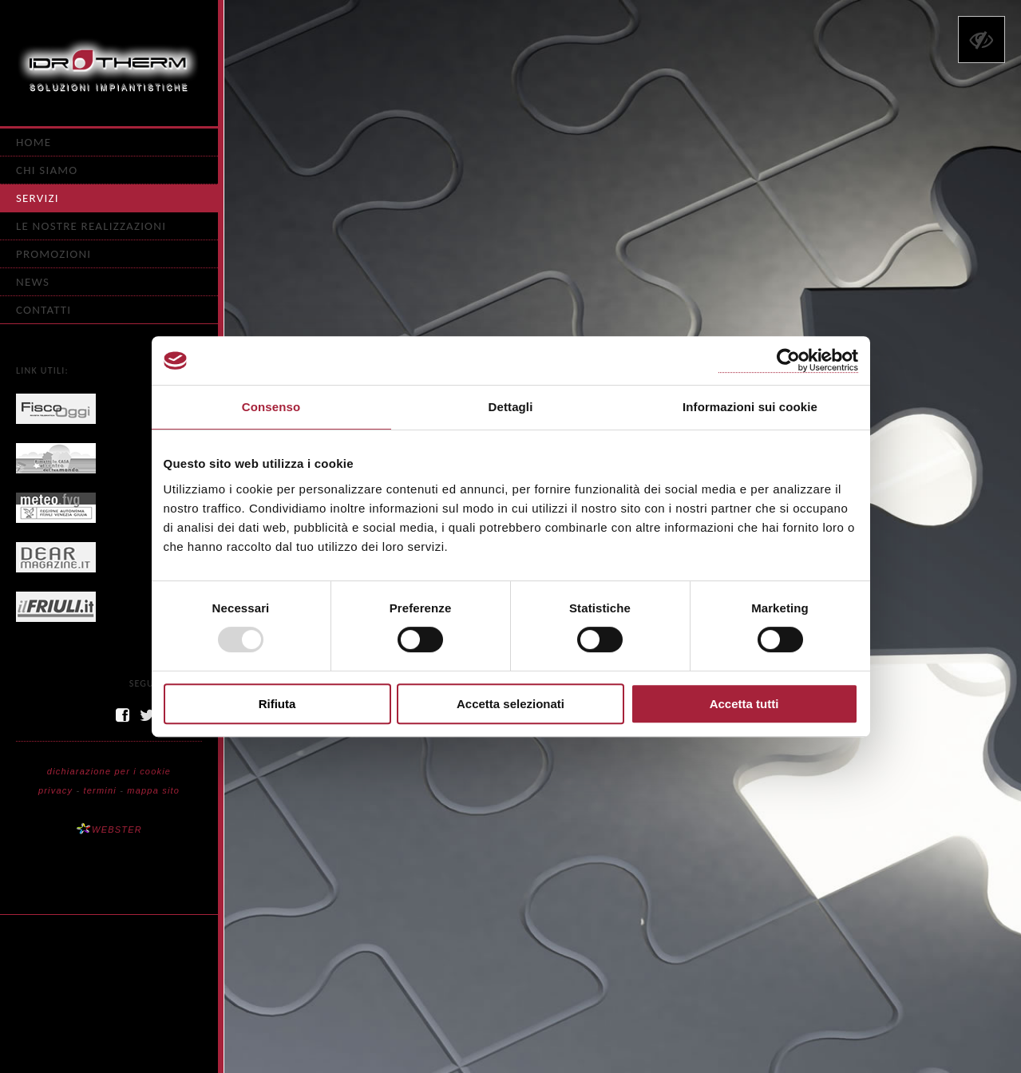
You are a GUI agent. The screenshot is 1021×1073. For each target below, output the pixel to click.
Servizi (37, 198)
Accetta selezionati (510, 704)
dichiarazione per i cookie (109, 771)
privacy (55, 790)
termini (100, 790)
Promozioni (53, 254)
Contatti (43, 310)
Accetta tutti (744, 704)
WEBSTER (109, 829)
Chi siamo (46, 170)
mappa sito (153, 790)
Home (33, 142)
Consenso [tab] (271, 407)
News (32, 282)
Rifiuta (277, 704)
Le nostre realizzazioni (91, 226)
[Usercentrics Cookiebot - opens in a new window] (788, 360)
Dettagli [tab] (511, 407)
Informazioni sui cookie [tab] (750, 407)
